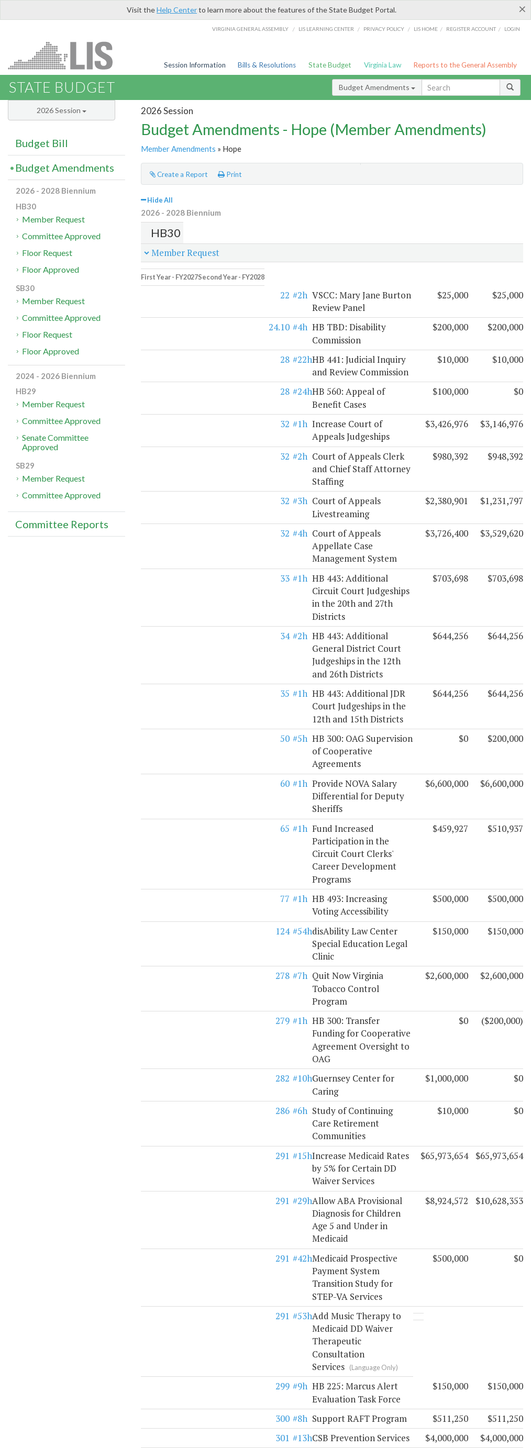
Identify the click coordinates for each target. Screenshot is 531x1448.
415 (169, 1083)
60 (171, 611)
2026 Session (61, 110)
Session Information (195, 65)
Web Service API (471, 1328)
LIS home (426, 29)
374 (169, 1031)
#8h (186, 992)
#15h (188, 831)
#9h (186, 972)
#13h (188, 1012)
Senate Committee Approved (55, 442)
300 (169, 992)
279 (169, 747)
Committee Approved (61, 236)
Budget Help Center (426, 1338)
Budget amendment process (180, 1328)
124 (169, 695)
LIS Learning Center (326, 29)
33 (171, 482)
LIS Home (233, 1425)
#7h (186, 727)
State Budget (329, 65)
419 (169, 1102)
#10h (188, 779)
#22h (188, 327)
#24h (188, 359)
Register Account (471, 29)
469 (169, 1250)
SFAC (354, 1328)
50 (171, 579)
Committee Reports (61, 524)
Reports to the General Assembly (465, 65)
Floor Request (47, 253)
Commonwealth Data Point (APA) (58, 1349)
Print (230, 174)
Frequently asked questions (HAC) (189, 1338)
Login (512, 29)
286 (169, 799)
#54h (188, 695)
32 (171, 379)
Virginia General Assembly (250, 29)
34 (171, 514)
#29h (188, 863)
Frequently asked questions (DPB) (60, 1360)
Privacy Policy (383, 29)
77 (171, 676)
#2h (186, 288)
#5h (186, 579)
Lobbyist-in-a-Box (280, 1425)
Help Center (177, 9)
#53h (188, 927)
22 (171, 288)
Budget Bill (41, 143)
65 (171, 644)
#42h (188, 895)
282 (169, 779)
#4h (186, 308)
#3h (186, 431)
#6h (186, 799)
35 (171, 547)
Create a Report (179, 174)
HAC (335, 1328)
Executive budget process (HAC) (57, 1338)
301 (169, 1012)
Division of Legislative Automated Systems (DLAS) (391, 1437)
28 (171, 327)
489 (169, 1135)
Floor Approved (50, 269)
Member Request (53, 219)
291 (169, 831)
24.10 (165, 308)
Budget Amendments (377, 87)
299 (169, 972)
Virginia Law (382, 65)
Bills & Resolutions (267, 65)
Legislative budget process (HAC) (58, 1328)
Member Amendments (178, 148)
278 (169, 727)
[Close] (522, 9)
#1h (186, 379)
